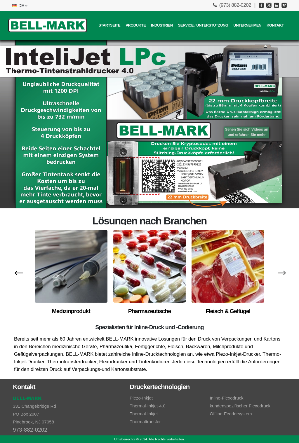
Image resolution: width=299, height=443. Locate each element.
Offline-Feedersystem (231, 413)
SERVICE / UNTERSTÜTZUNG (203, 25)
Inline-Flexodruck (227, 397)
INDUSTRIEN (162, 25)
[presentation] (18, 272)
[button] (19, 5)
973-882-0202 (30, 430)
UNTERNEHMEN (247, 25)
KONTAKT (275, 25)
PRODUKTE (136, 25)
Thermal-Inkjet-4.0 (148, 405)
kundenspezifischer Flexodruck (240, 405)
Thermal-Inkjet (144, 413)
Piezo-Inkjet (141, 397)
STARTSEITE (109, 25)
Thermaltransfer (145, 421)
